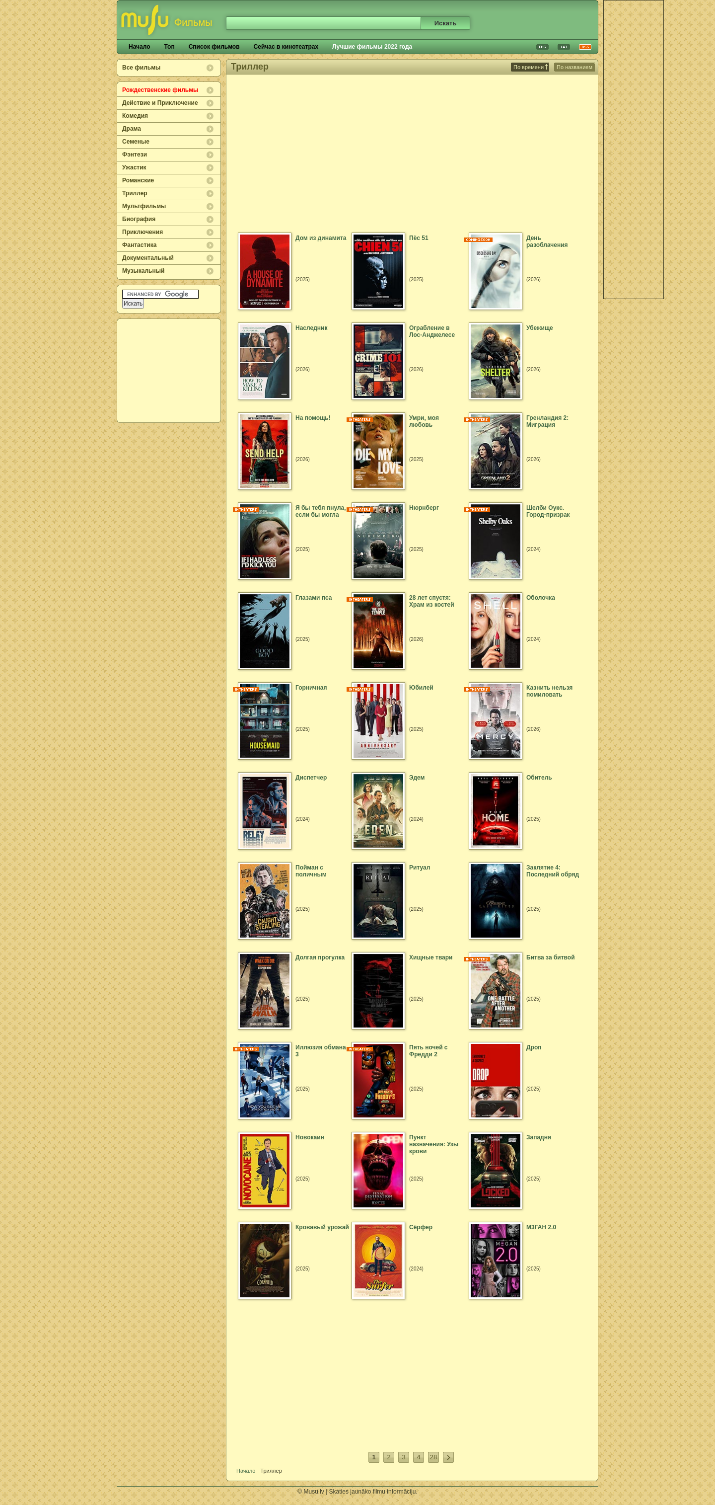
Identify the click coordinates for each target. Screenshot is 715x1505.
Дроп (533, 1047)
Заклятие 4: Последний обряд (552, 871)
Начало (139, 46)
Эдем (417, 777)
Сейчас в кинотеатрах (286, 46)
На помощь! (313, 417)
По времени (530, 67)
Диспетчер (311, 777)
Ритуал (419, 867)
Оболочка (540, 597)
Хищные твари (431, 957)
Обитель (539, 777)
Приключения (142, 232)
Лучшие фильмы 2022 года (372, 46)
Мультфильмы (144, 206)
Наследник (311, 327)
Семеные (135, 141)
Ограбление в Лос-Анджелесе (432, 331)
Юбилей (421, 687)
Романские (138, 180)
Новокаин (309, 1137)
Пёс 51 (419, 238)
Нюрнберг (424, 507)
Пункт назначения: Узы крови (433, 1144)
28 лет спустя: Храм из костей (431, 601)
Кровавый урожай (322, 1227)
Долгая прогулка (320, 957)
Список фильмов (214, 46)
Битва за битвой (550, 957)
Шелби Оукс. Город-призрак (548, 511)
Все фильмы (141, 67)
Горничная (311, 687)
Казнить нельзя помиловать (549, 691)
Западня (538, 1137)
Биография (138, 219)
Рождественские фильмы (160, 89)
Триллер (134, 193)
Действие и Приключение (160, 102)
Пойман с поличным (311, 871)
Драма (131, 128)
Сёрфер (420, 1227)
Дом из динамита (320, 238)
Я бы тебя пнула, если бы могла (320, 511)
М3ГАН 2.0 (541, 1227)
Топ (169, 46)
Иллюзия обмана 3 (320, 1051)
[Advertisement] (169, 370)
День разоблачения (547, 241)
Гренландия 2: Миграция (547, 421)
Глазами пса (313, 597)
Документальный (148, 257)
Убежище (539, 327)
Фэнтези (134, 154)
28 (433, 1457)
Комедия (135, 115)
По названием (574, 67)
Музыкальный (143, 270)
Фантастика (139, 244)
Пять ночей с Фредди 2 (428, 1051)
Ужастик (134, 167)
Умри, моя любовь (424, 421)
